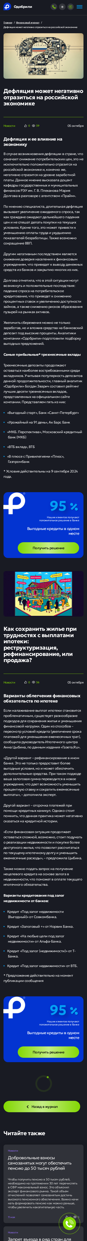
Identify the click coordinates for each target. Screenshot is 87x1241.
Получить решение (48, 548)
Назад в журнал (42, 1106)
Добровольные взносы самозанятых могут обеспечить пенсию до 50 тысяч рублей (40, 1163)
